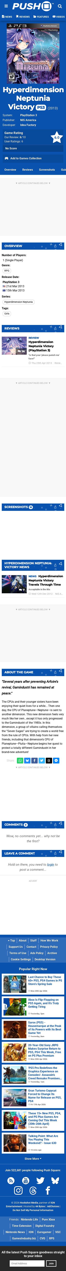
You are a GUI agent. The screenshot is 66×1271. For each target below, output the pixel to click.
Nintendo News (15, 1232)
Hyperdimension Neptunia (18, 301)
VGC (58, 1232)
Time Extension (22, 1225)
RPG (6, 270)
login (50, 865)
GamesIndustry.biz (24, 1238)
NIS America (28, 120)
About (22, 940)
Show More (33, 1158)
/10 (23, 137)
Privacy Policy (49, 946)
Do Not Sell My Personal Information (33, 1210)
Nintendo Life (29, 1219)
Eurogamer (44, 1232)
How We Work (49, 940)
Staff (33, 940)
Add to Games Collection (23, 158)
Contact (31, 946)
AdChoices (53, 1206)
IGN (31, 1232)
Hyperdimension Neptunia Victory (33, 98)
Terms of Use (17, 953)
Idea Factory (28, 125)
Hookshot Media (29, 1202)
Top (11, 940)
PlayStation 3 (28, 115)
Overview (10, 169)
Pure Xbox (48, 1219)
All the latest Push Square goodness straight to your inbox (33, 1254)
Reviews (27, 169)
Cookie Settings (21, 959)
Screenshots (47, 169)
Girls (6, 313)
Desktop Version (45, 959)
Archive (52, 953)
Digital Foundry (44, 1225)
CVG (42, 1238)
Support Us (16, 946)
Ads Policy (36, 953)
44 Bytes (40, 1206)
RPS (51, 1238)
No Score (11, 148)
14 (21, 351)
